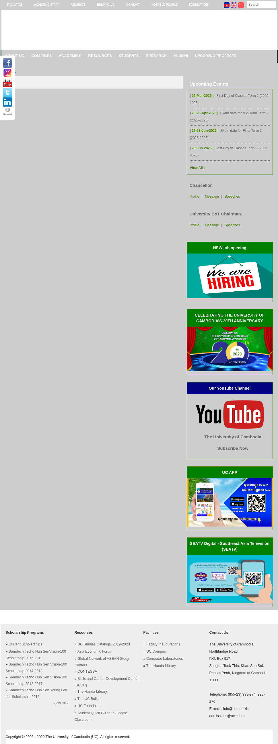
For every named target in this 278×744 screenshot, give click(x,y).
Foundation (198, 4)
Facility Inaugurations (163, 644)
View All (59, 703)
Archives (78, 4)
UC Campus (156, 651)
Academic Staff (46, 4)
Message (212, 197)
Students (129, 56)
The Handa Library (92, 692)
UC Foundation (89, 706)
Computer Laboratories (164, 659)
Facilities (15, 4)
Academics (70, 56)
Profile (194, 197)
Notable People (164, 4)
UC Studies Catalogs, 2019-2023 (103, 644)
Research (156, 56)
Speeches (232, 197)
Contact (133, 4)
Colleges (41, 56)
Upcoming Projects (215, 56)
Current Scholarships (25, 644)
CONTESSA (87, 672)
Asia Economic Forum (94, 651)
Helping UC (106, 4)
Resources (100, 56)
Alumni (181, 56)
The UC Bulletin (90, 699)
